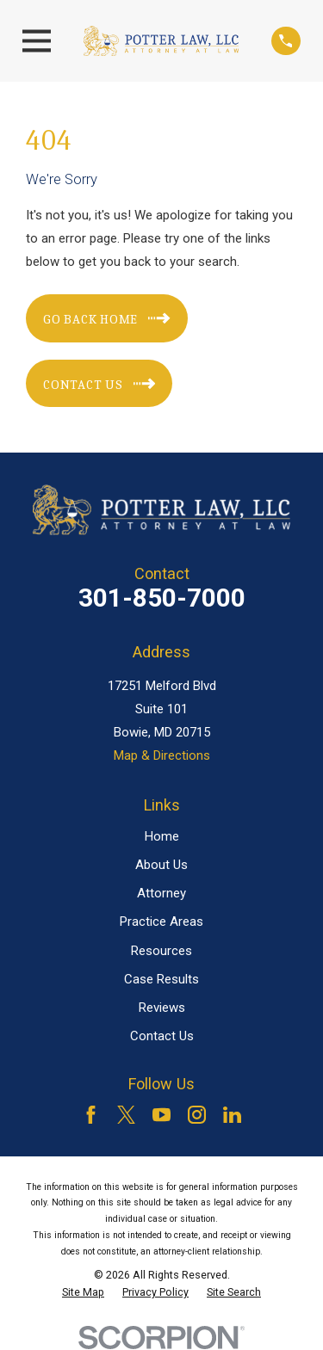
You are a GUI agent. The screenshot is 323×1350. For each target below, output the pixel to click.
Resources (161, 951)
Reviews (162, 1007)
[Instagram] (197, 1115)
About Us (161, 864)
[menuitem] (83, 1292)
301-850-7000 (161, 598)
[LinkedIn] (232, 1115)
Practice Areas (161, 921)
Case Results (161, 979)
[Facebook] (91, 1115)
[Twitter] (126, 1115)
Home (162, 836)
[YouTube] (161, 1115)
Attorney (161, 893)
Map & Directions (162, 755)
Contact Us (162, 1036)
